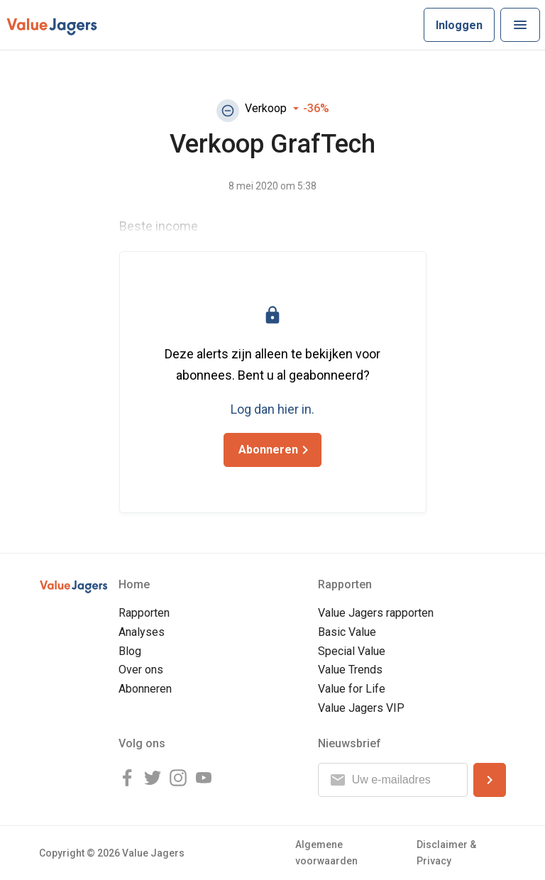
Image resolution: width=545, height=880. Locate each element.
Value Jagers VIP (361, 708)
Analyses (142, 632)
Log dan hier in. (272, 409)
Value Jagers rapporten (376, 613)
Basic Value (347, 632)
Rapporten (144, 613)
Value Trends (350, 669)
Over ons (141, 669)
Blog (130, 651)
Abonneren (145, 688)
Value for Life (351, 688)
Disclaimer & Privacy (446, 853)
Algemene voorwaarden (326, 853)
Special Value (351, 651)
